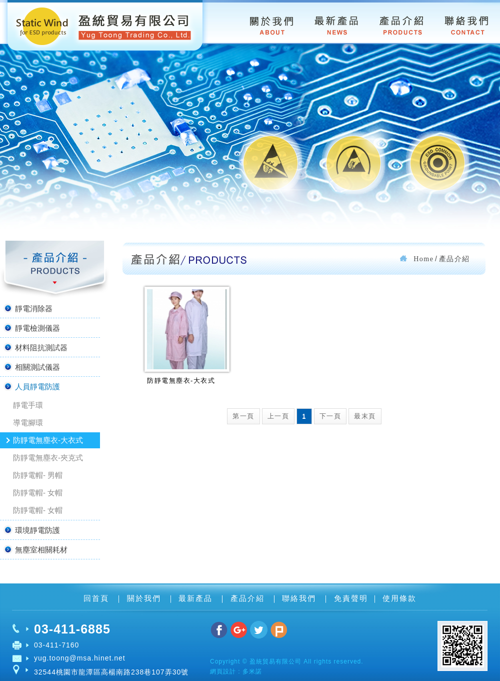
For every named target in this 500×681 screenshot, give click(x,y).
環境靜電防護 (31, 529)
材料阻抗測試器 (35, 347)
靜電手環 (28, 405)
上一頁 (279, 416)
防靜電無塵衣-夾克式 (48, 457)
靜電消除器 (27, 308)
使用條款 (399, 598)
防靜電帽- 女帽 (37, 492)
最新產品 (197, 598)
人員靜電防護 (31, 386)
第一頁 (243, 416)
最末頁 (365, 416)
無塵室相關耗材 (35, 549)
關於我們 (145, 598)
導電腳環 (28, 422)
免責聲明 (351, 598)
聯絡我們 (300, 598)
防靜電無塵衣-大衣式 (48, 440)
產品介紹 (249, 598)
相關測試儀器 (31, 366)
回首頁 (98, 598)
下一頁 (331, 416)
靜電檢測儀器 (31, 327)
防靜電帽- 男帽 (37, 475)
